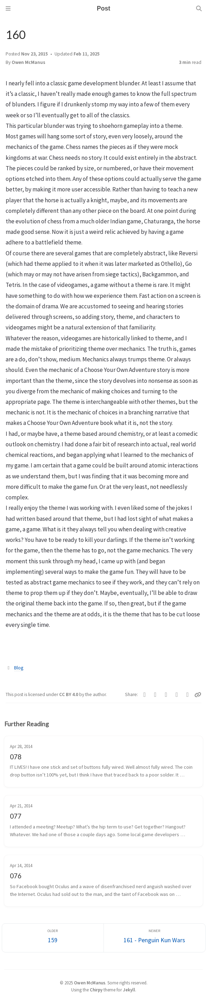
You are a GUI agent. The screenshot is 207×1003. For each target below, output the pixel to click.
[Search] (199, 8)
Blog (18, 668)
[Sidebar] (8, 8)
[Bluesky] (166, 694)
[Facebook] (145, 694)
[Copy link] (197, 694)
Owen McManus (28, 62)
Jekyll (129, 989)
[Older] (53, 937)
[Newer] (155, 937)
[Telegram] (155, 694)
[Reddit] (177, 694)
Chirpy (96, 989)
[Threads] (188, 694)
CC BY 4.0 (69, 694)
